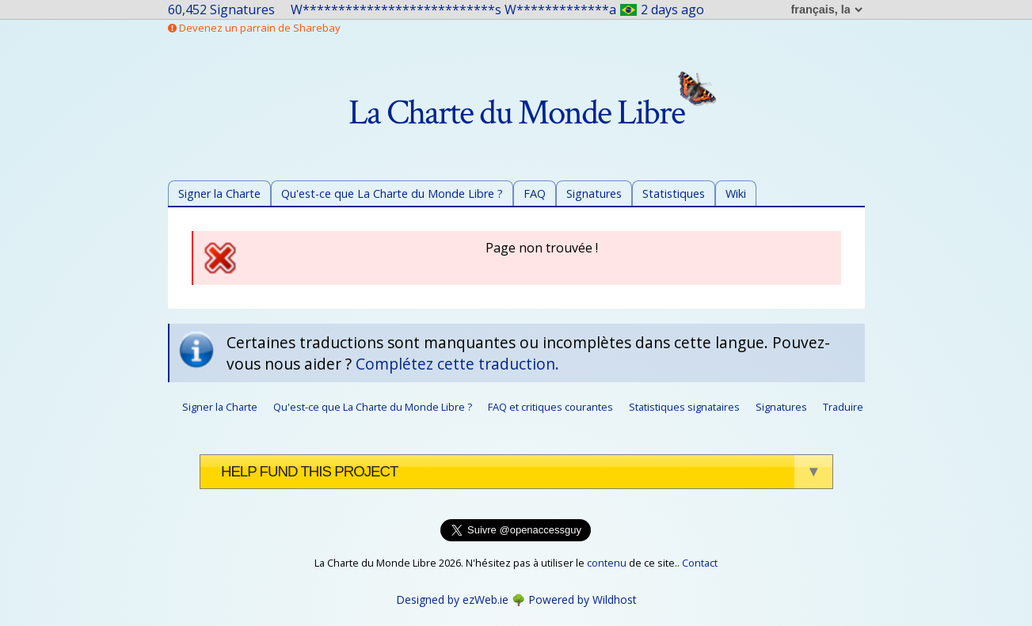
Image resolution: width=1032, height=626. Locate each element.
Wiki (735, 193)
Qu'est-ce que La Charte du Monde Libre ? (392, 193)
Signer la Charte (219, 193)
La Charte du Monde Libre (532, 112)
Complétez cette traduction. (457, 363)
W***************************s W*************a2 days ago (498, 9)
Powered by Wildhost (582, 599)
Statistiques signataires (684, 407)
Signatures (594, 193)
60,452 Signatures (221, 9)
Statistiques (673, 193)
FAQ (535, 193)
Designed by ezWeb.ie (452, 599)
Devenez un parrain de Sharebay (254, 28)
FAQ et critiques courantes (550, 407)
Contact (700, 563)
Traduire (843, 407)
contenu (606, 563)
